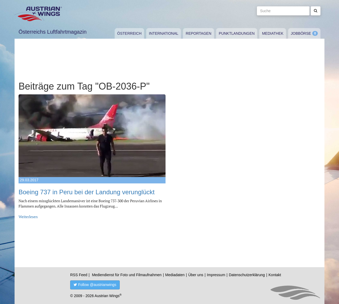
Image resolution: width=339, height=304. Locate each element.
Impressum (216, 275)
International (163, 33)
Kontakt (275, 275)
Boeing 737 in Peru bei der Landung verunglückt (87, 192)
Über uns (195, 275)
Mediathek (272, 33)
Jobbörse (301, 33)
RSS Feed (78, 275)
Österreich (129, 33)
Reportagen (198, 33)
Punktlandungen (237, 33)
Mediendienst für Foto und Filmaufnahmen (127, 275)
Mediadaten (175, 275)
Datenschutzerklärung (247, 275)
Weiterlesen (28, 216)
